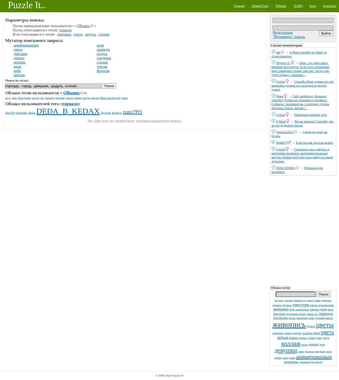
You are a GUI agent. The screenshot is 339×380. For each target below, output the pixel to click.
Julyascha (106, 112)
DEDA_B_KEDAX (68, 111)
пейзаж (282, 338)
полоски (309, 351)
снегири (49, 97)
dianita (31, 112)
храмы (278, 357)
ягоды (319, 362)
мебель (329, 317)
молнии (20, 62)
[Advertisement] (303, 230)
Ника (279, 96)
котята (302, 314)
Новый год (300, 300)
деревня (288, 300)
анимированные (314, 357)
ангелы (95, 97)
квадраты (320, 351)
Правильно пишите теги (310, 115)
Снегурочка (24, 97)
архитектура (307, 362)
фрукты (279, 300)
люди (326, 337)
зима (292, 357)
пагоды (86, 97)
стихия (103, 34)
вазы (329, 351)
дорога (19, 58)
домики (313, 344)
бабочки (314, 309)
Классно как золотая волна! (314, 143)
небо (292, 309)
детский (319, 317)
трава (125, 97)
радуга (90, 34)
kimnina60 (21, 112)
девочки (326, 300)
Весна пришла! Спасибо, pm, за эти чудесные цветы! (302, 123)
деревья (277, 305)
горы (317, 300)
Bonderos (117, 112)
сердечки (104, 58)
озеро (285, 357)
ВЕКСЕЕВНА (285, 168)
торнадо (65, 30)
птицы (303, 337)
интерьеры (280, 318)
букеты (311, 326)
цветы (325, 325)
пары (312, 317)
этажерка (307, 333)
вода (7, 97)
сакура (35, 97)
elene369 (10, 112)
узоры (310, 314)
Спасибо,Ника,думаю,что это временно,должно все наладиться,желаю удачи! (302, 85)
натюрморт (291, 362)
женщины (280, 309)
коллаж (291, 343)
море (316, 333)
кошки (293, 338)
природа (326, 313)
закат (301, 351)
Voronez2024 (284, 132)
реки (330, 309)
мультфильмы (326, 305)
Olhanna (83, 26)
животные (302, 317)
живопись (289, 324)
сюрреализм (302, 309)
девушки (286, 350)
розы (305, 344)
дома (323, 309)
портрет (297, 333)
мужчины (292, 313)
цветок (314, 305)
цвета (327, 332)
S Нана (281, 121)
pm (278, 52)
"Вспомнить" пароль (289, 37)
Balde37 (281, 143)
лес (316, 314)
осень (292, 317)
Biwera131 (283, 63)
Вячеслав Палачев (110, 97)
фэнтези (287, 305)
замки (310, 300)
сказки (288, 333)
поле (100, 45)
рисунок (279, 314)
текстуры (300, 304)
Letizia (280, 81)
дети (322, 344)
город (319, 337)
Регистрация (282, 33)
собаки (311, 337)
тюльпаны (278, 333)
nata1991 (133, 112)
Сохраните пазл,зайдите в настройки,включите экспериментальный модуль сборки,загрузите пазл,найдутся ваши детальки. (302, 155)
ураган (102, 67)
